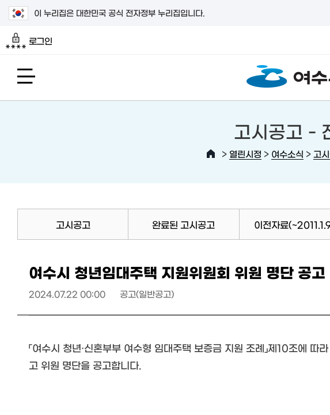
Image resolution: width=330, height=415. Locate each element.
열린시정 (245, 153)
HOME (210, 154)
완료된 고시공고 (183, 224)
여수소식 (287, 153)
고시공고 (73, 224)
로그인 (29, 41)
